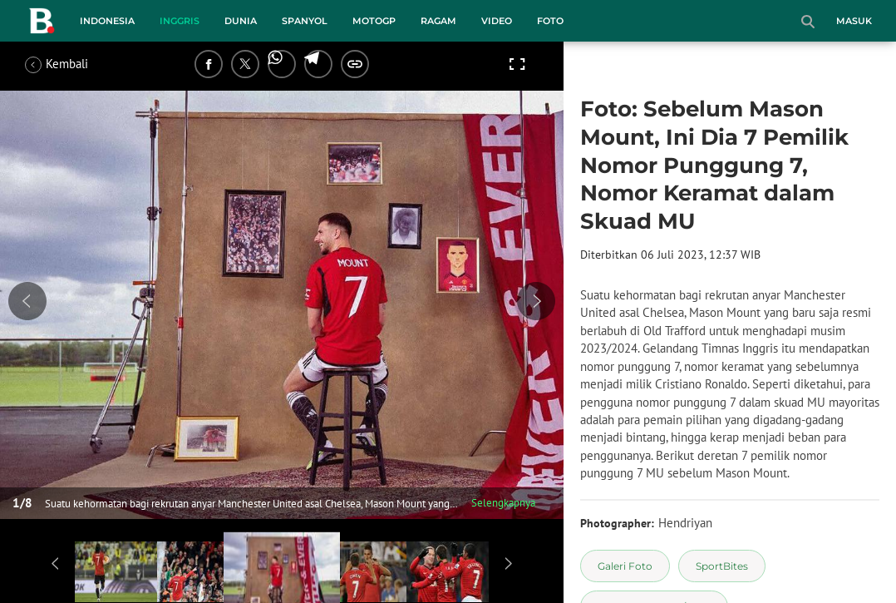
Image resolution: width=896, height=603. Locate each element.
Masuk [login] (854, 21)
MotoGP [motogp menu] (374, 21)
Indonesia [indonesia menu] (107, 21)
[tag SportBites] (722, 566)
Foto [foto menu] (550, 21)
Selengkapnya (503, 503)
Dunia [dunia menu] (240, 21)
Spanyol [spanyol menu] (304, 21)
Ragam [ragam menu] (438, 21)
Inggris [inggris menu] (179, 21)
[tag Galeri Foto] (625, 566)
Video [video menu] (496, 21)
